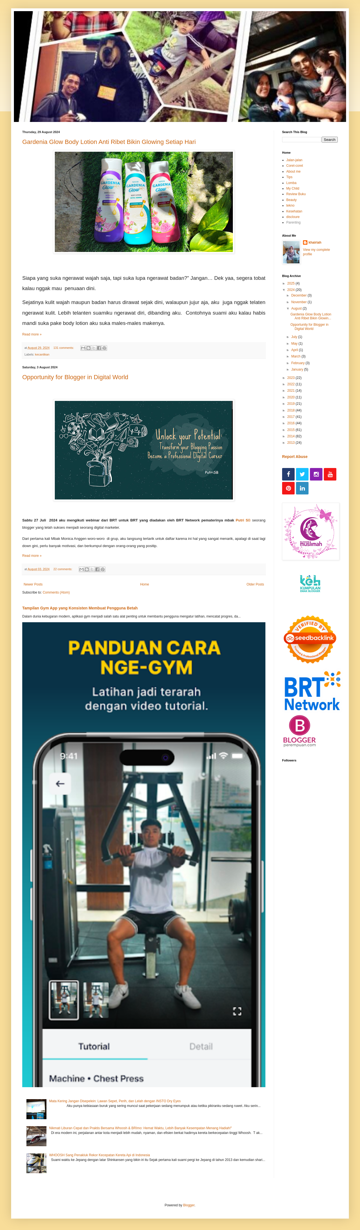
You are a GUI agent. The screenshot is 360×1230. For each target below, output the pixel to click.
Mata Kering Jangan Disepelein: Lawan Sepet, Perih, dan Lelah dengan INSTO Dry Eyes (115, 1101)
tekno (290, 205)
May (295, 344)
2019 (291, 404)
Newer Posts (33, 584)
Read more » (31, 334)
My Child (292, 188)
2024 (291, 290)
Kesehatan (294, 211)
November (299, 302)
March (296, 356)
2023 (291, 378)
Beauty (291, 200)
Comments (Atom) (56, 592)
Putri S (242, 520)
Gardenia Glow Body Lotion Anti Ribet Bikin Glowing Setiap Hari (109, 141)
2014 (291, 436)
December (299, 295)
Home (144, 584)
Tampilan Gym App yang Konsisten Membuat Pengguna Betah (80, 608)
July (294, 337)
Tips (289, 177)
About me (293, 171)
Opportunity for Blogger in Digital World (75, 377)
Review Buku (296, 194)
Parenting (293, 222)
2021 (291, 391)
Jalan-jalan (294, 160)
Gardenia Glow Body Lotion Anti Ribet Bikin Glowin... (310, 316)
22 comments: (63, 569)
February (298, 363)
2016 (291, 423)
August (297, 308)
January (297, 369)
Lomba (291, 183)
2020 (291, 397)
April (295, 350)
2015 (291, 430)
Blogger (188, 1205)
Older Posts (255, 584)
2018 (291, 410)
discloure (293, 217)
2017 (291, 417)
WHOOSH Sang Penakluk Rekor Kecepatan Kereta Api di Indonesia (99, 1155)
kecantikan (42, 354)
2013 (291, 443)
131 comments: (64, 347)
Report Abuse (294, 456)
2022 (291, 384)
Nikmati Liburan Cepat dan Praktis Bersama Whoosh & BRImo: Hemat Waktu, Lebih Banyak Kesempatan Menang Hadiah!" (140, 1128)
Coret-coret (294, 166)
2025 (291, 283)
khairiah (315, 242)
